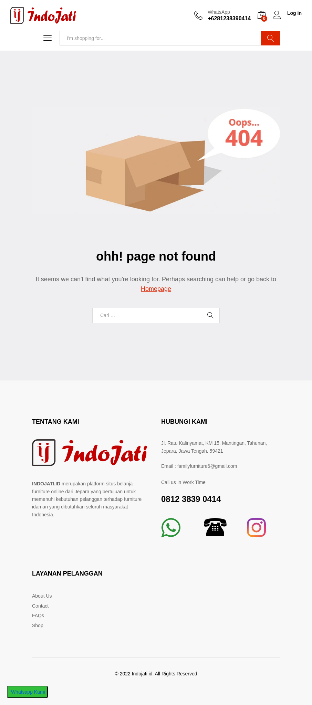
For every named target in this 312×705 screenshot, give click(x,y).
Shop (37, 625)
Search (270, 38)
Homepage (156, 288)
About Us (42, 596)
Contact (40, 606)
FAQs (38, 615)
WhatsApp (219, 12)
